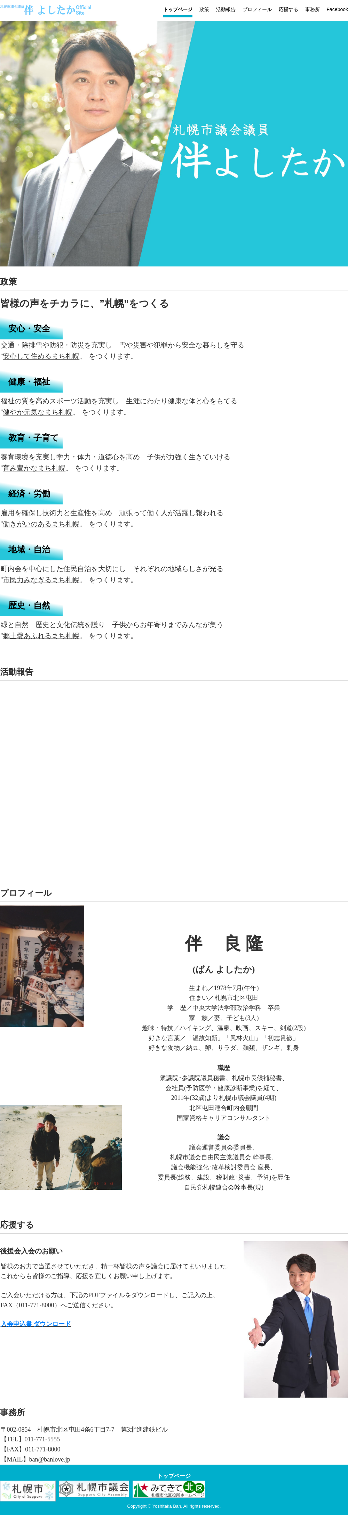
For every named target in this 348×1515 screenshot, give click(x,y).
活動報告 (226, 9)
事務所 (312, 9)
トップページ (177, 9)
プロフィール (257, 9)
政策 (204, 9)
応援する (288, 9)
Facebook (337, 9)
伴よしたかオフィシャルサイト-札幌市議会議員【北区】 (54, 12)
